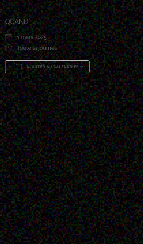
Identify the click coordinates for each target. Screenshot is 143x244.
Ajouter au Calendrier (47, 66)
